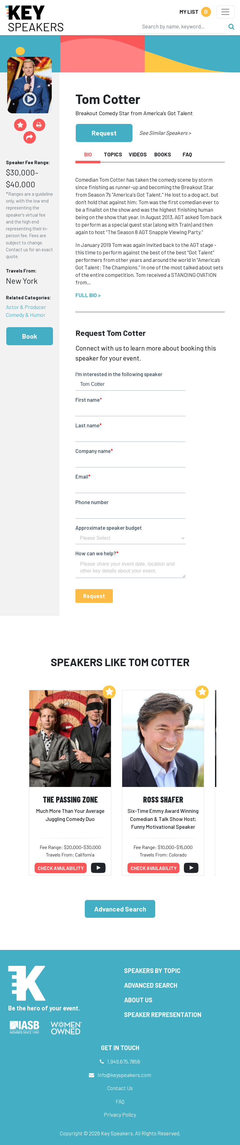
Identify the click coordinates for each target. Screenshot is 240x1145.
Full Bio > (88, 295)
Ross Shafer (163, 799)
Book (29, 336)
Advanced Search (120, 909)
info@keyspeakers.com (124, 1075)
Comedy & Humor (26, 315)
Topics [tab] (113, 154)
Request (104, 133)
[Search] (182, 26)
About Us (138, 1000)
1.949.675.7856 (123, 1061)
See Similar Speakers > (165, 133)
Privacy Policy (120, 1114)
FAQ (120, 1101)
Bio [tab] (88, 154)
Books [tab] (162, 154)
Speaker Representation (162, 1014)
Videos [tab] (138, 154)
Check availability (61, 868)
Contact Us (120, 1088)
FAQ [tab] (187, 154)
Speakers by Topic (152, 970)
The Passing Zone (70, 799)
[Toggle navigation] (225, 11)
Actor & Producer (26, 307)
